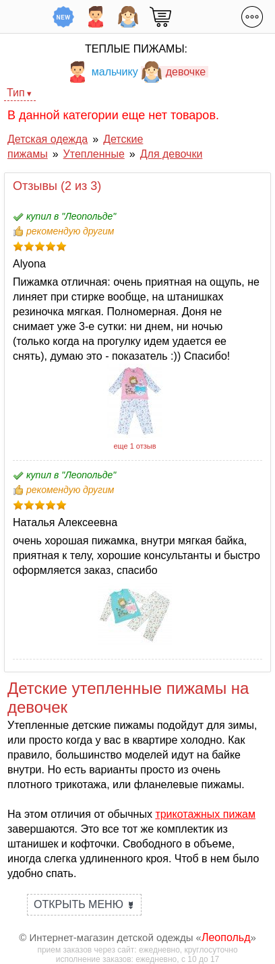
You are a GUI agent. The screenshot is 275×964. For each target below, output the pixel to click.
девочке (173, 71)
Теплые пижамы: (136, 49)
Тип (16, 92)
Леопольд (226, 937)
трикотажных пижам (205, 814)
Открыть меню (84, 904)
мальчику (102, 71)
